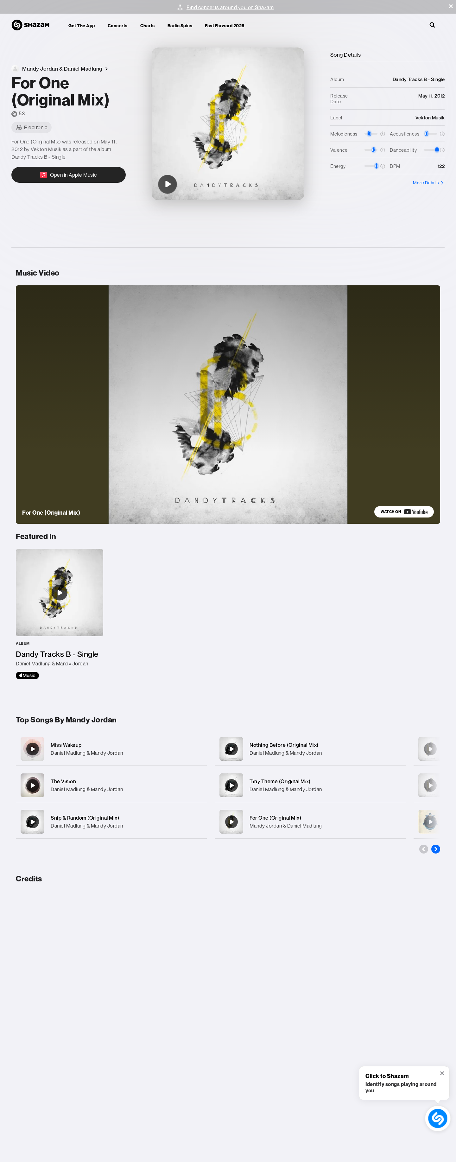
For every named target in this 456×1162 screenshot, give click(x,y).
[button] (451, 6)
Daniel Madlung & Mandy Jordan (87, 753)
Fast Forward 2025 (224, 25)
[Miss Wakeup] (111, 748)
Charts (147, 25)
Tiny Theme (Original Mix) (280, 781)
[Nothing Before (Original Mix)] (310, 748)
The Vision (63, 781)
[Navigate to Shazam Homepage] (33, 25)
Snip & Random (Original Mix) (85, 818)
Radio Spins (180, 25)
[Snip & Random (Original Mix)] (111, 821)
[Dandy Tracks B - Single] (59, 614)
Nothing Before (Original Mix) (284, 745)
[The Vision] (111, 785)
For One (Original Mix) (275, 818)
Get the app (81, 25)
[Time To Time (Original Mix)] (430, 785)
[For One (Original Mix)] (167, 184)
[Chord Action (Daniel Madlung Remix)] (430, 822)
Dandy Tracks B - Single (38, 157)
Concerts (118, 25)
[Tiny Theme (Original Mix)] (310, 785)
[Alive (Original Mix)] (430, 749)
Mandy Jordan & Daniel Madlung (286, 825)
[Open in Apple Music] (68, 175)
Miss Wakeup (66, 745)
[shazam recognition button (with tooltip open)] (438, 1118)
